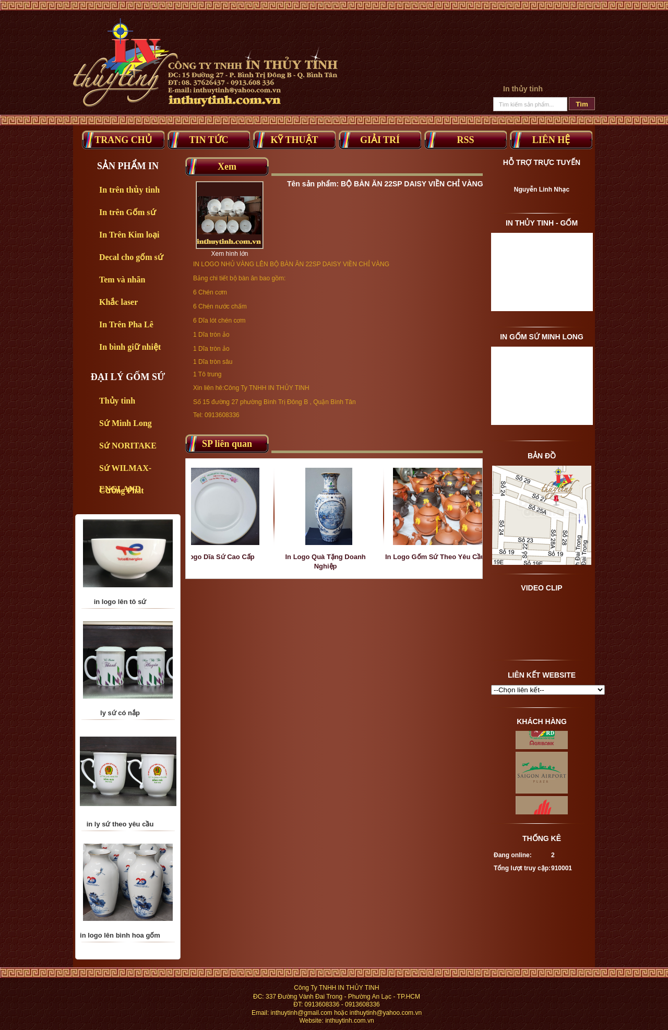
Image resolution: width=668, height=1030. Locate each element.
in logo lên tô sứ (120, 614)
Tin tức (208, 140)
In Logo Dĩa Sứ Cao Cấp (225, 557)
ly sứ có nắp (120, 725)
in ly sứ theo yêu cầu (120, 836)
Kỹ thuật (294, 140)
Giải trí (380, 140)
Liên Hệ (551, 140)
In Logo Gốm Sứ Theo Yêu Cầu (444, 557)
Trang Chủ (123, 140)
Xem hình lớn (229, 253)
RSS (465, 140)
